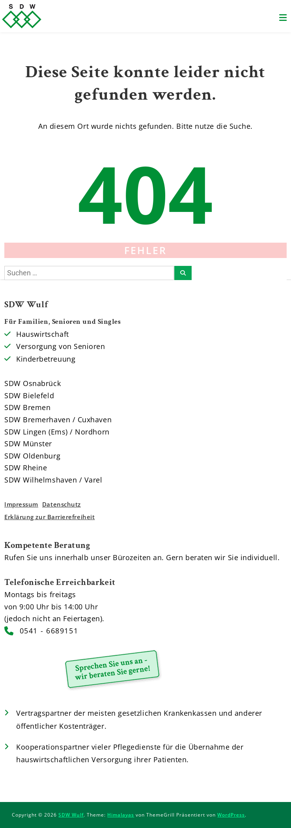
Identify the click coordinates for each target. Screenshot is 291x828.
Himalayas (120, 814)
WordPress (231, 814)
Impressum (21, 504)
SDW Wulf (71, 814)
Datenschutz (61, 504)
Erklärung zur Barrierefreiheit (49, 517)
